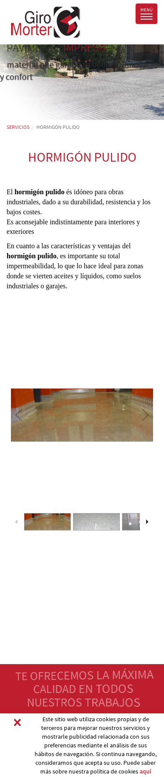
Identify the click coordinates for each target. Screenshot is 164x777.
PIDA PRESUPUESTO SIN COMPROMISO (75, 721)
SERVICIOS (18, 127)
